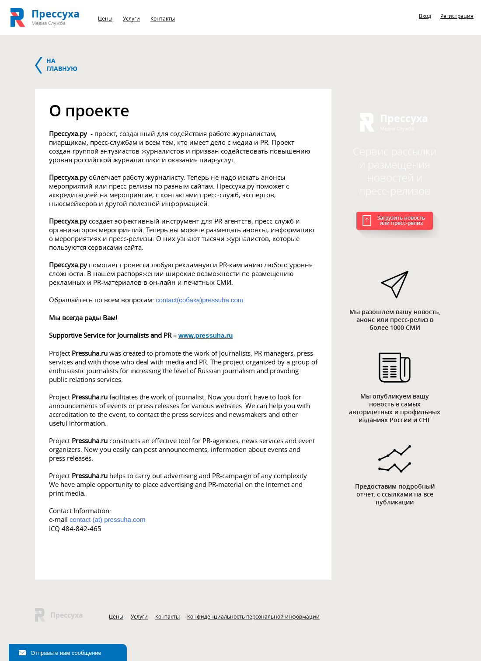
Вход (425, 15)
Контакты (162, 18)
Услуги (131, 18)
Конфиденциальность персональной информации (253, 616)
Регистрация (457, 15)
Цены (105, 18)
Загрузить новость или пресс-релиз (401, 220)
